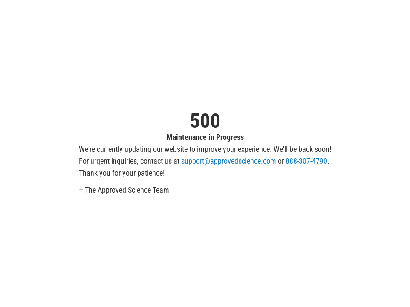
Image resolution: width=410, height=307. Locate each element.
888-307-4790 (306, 160)
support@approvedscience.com (228, 160)
